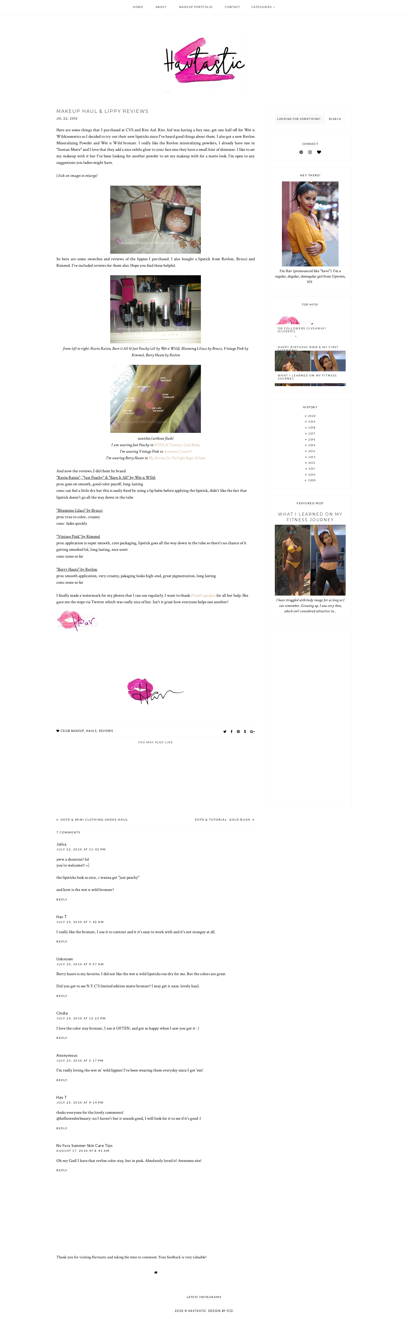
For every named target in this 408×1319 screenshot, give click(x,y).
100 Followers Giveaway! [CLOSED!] (302, 330)
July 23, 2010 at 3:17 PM (80, 1060)
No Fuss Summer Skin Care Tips (84, 1145)
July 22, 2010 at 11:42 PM (81, 849)
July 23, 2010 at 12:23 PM (81, 1018)
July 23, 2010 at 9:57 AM (80, 964)
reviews (106, 731)
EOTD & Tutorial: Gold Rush (176, 445)
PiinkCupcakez (203, 595)
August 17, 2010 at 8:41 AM (83, 1150)
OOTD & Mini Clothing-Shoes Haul (94, 819)
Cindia (62, 1013)
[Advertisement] (310, 717)
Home (138, 7)
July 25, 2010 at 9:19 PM (80, 1102)
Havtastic (197, 1311)
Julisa (61, 844)
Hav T (61, 916)
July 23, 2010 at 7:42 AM (80, 922)
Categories (262, 7)
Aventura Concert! (177, 451)
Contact (232, 7)
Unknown (64, 959)
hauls (91, 731)
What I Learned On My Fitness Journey (307, 377)
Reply (62, 899)
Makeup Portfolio (196, 7)
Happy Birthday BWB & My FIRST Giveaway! (308, 349)
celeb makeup (72, 731)
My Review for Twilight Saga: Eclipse (176, 458)
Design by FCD (220, 1311)
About (161, 7)
